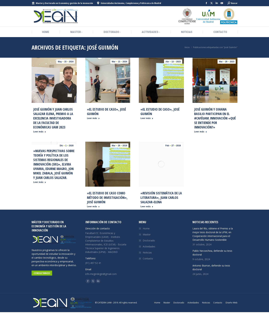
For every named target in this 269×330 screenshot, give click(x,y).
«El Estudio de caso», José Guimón (106, 111)
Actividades (149, 246)
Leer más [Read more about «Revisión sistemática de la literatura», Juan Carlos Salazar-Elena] (147, 206)
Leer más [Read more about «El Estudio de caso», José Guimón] (93, 118)
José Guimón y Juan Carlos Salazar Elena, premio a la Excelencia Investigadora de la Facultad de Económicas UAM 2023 (53, 118)
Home (146, 228)
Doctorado (149, 240)
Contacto (148, 258)
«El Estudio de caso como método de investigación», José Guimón (107, 197)
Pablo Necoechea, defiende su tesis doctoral (212, 252)
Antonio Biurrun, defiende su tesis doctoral (211, 267)
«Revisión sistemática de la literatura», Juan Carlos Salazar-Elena (161, 197)
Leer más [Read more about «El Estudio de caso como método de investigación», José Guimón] (93, 206)
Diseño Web (231, 302)
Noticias (147, 252)
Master (147, 234)
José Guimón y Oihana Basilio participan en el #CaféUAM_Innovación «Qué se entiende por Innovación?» (215, 118)
